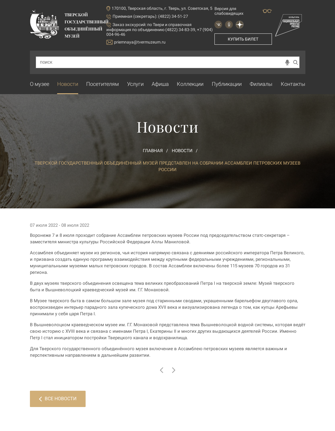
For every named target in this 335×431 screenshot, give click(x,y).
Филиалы (261, 84)
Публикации (227, 84)
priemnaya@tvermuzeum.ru (136, 42)
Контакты (293, 84)
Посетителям (102, 84)
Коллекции (190, 84)
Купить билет (243, 39)
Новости (67, 84)
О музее (39, 84)
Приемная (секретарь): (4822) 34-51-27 (150, 16)
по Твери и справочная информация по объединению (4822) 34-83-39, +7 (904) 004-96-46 (159, 29)
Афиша (160, 84)
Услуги (135, 84)
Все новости (57, 398)
